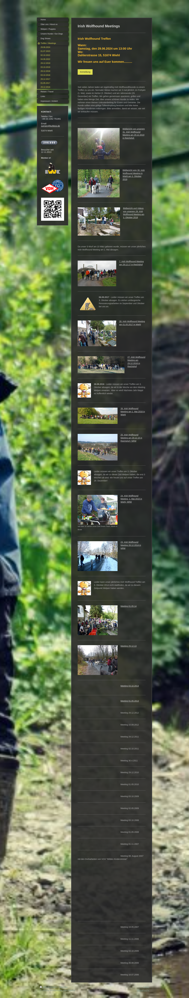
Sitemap (63, 987)
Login (146, 987)
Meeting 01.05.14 (128, 606)
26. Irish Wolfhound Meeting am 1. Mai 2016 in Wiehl (132, 411)
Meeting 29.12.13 (128, 646)
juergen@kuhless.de (50, 126)
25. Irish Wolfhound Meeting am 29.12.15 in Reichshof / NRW (131, 438)
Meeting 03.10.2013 (129, 686)
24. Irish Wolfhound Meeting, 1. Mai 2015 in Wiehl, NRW (131, 499)
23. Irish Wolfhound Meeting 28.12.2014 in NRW (130, 545)
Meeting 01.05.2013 (129, 701)
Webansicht (143, 990)
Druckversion (49, 987)
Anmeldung (85, 72)
